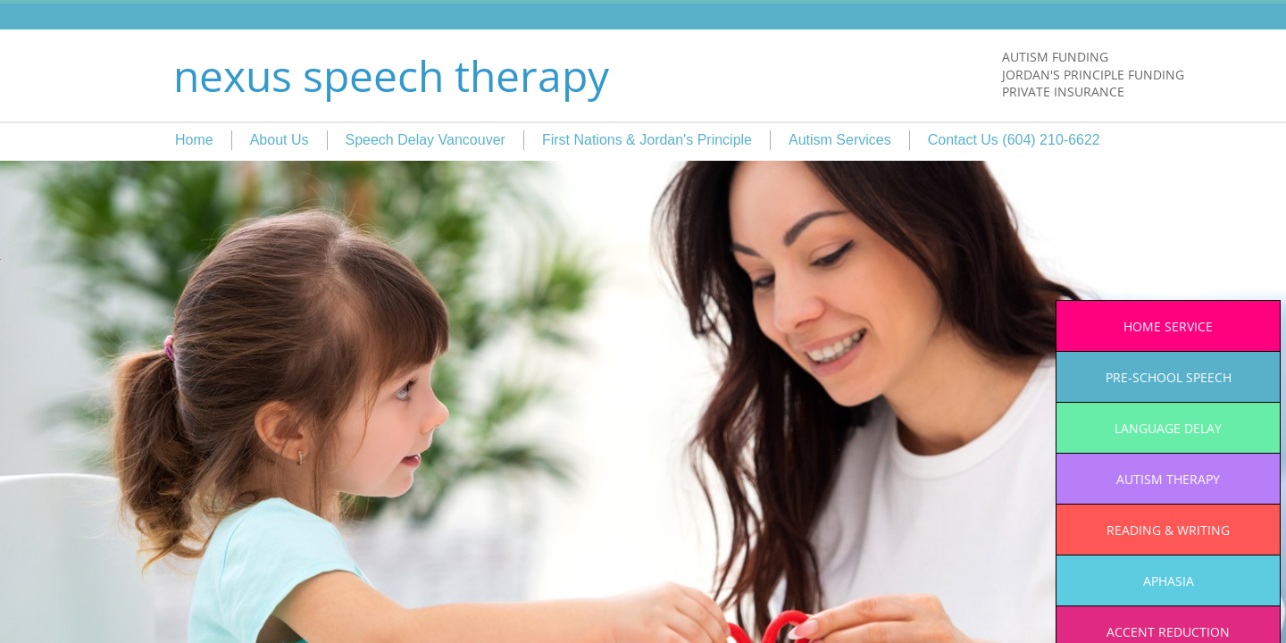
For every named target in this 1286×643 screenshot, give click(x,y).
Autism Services (840, 139)
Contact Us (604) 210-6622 (1014, 139)
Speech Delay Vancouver (425, 139)
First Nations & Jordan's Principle (647, 139)
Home (194, 139)
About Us (279, 139)
